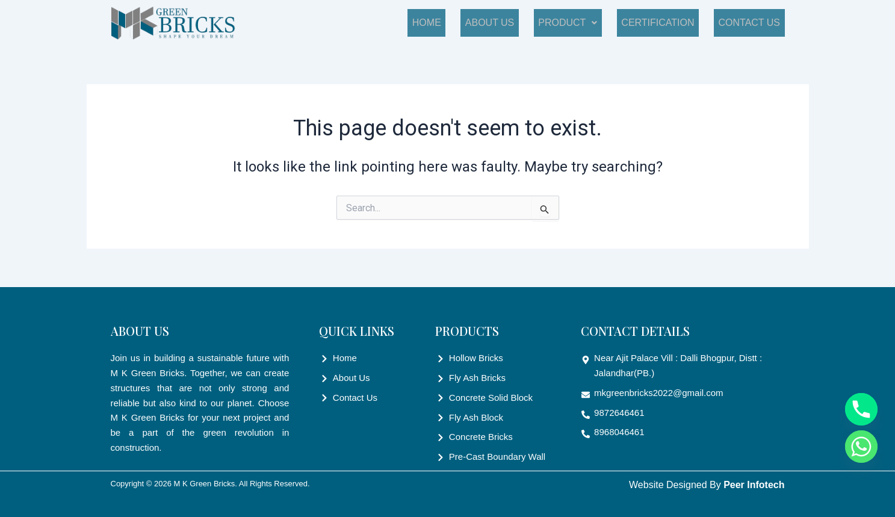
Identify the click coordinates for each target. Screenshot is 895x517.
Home (467, 22)
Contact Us (754, 22)
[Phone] (861, 409)
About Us (521, 22)
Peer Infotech (753, 485)
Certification (671, 22)
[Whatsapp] (861, 446)
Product (590, 22)
